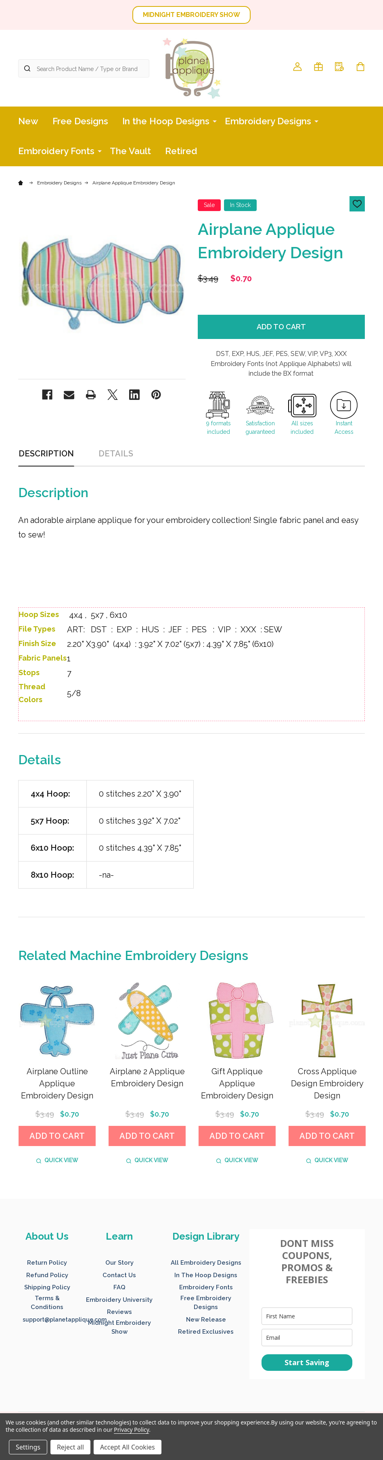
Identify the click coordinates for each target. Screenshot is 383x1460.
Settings (28, 1447)
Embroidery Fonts (56, 151)
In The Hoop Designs (205, 1275)
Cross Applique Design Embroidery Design (327, 1083)
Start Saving (307, 1362)
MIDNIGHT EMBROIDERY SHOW (191, 15)
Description (46, 453)
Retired (181, 151)
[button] (191, 15)
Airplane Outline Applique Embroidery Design (57, 1083)
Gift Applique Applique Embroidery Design (237, 1083)
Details (115, 453)
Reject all (70, 1447)
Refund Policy (47, 1275)
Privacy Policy (131, 1429)
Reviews (119, 1312)
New (28, 121)
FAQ (119, 1287)
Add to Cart (281, 326)
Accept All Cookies (127, 1447)
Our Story (119, 1262)
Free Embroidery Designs (205, 1303)
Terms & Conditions (47, 1303)
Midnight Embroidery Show (119, 1327)
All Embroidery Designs (206, 1262)
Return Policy (47, 1262)
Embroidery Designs (268, 121)
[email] (307, 1337)
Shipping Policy (47, 1287)
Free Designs (80, 121)
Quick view (57, 1160)
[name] (307, 1316)
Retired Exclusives (206, 1331)
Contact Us (119, 1275)
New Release (206, 1319)
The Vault (130, 151)
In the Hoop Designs (165, 121)
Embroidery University (119, 1299)
